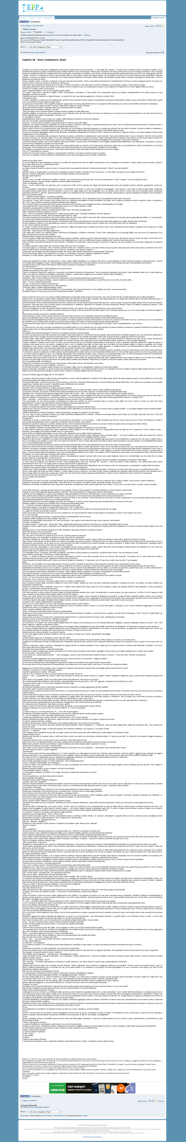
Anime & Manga (26, 26)
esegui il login (34, 52)
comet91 (28, 32)
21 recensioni (49, 32)
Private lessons (29, 29)
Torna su (161, 1101)
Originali (32, 18)
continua (87, 35)
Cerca (40, 18)
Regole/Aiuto (48, 18)
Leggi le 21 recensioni (29, 1100)
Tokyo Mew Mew (38, 26)
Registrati (156, 18)
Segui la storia (149, 26)
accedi (162, 18)
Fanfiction (24, 18)
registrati (42, 52)
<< (28, 47)
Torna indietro (24, 1116)
